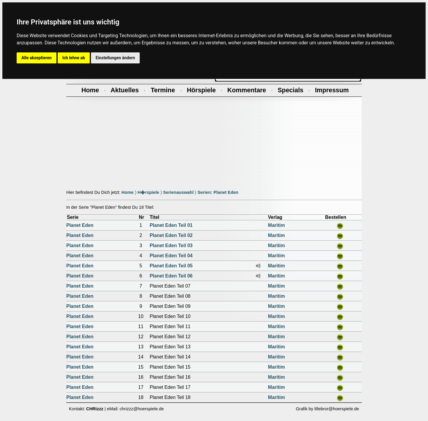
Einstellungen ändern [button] (115, 57)
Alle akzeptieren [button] (36, 57)
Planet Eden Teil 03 (171, 245)
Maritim (276, 225)
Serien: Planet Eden (217, 192)
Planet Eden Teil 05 (171, 265)
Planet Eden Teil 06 (171, 275)
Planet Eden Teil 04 (171, 255)
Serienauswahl (178, 192)
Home (128, 192)
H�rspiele (148, 192)
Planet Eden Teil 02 (171, 235)
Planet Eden (80, 225)
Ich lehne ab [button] (73, 57)
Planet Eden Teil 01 (171, 225)
